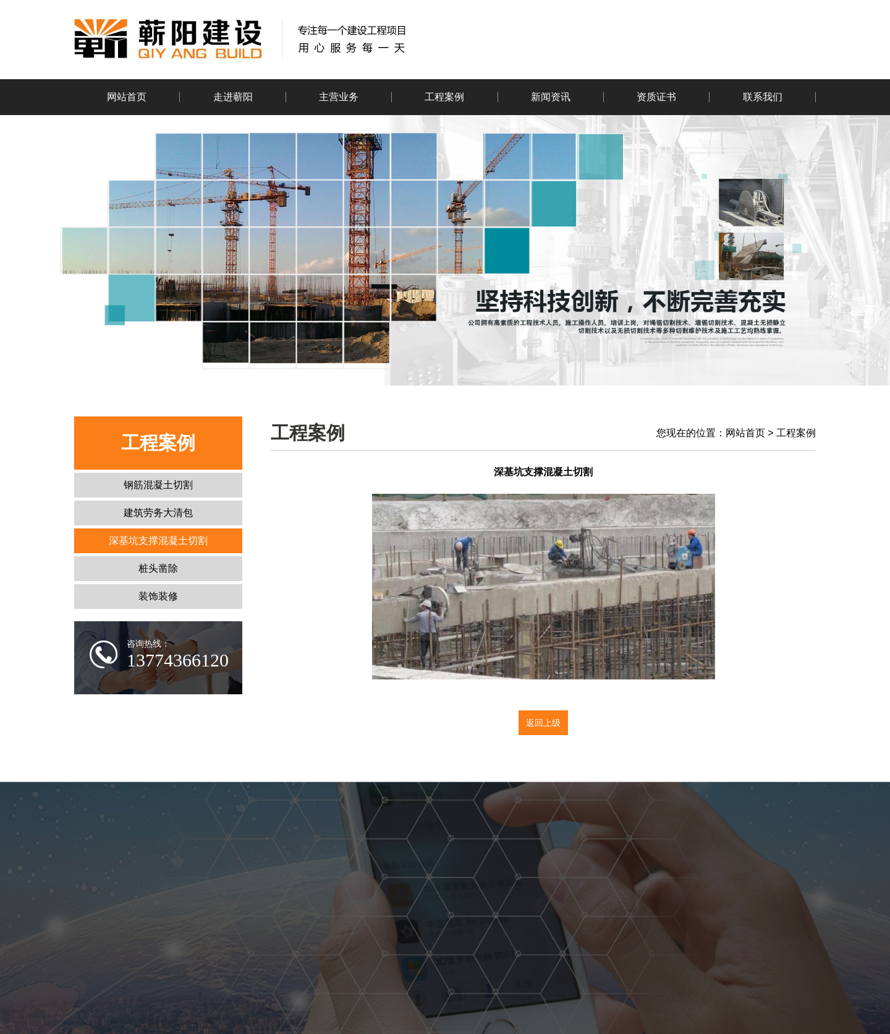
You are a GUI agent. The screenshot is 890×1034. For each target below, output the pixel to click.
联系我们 (762, 97)
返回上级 (543, 723)
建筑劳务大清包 (158, 512)
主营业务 (338, 97)
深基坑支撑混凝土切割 (158, 540)
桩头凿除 (158, 568)
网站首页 (126, 97)
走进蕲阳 (233, 97)
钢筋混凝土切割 (158, 485)
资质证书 (656, 97)
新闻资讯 (550, 97)
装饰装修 (158, 596)
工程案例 (444, 97)
